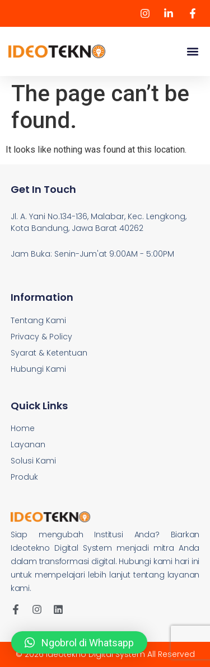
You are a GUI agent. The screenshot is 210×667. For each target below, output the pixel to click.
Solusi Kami (33, 460)
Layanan (28, 444)
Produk (24, 476)
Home (23, 428)
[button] (192, 51)
